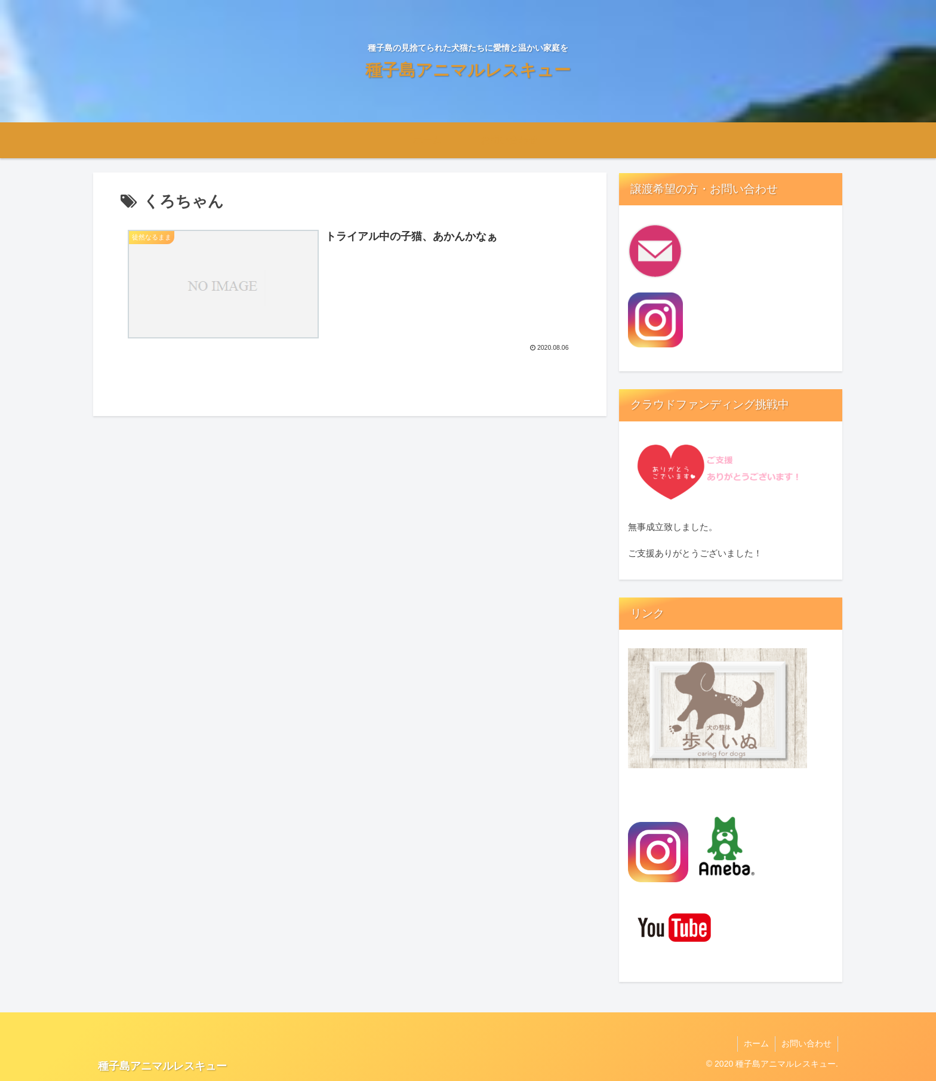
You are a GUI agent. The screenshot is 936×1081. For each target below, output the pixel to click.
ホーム (756, 1043)
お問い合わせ (806, 1043)
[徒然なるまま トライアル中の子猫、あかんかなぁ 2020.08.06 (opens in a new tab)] (350, 290)
